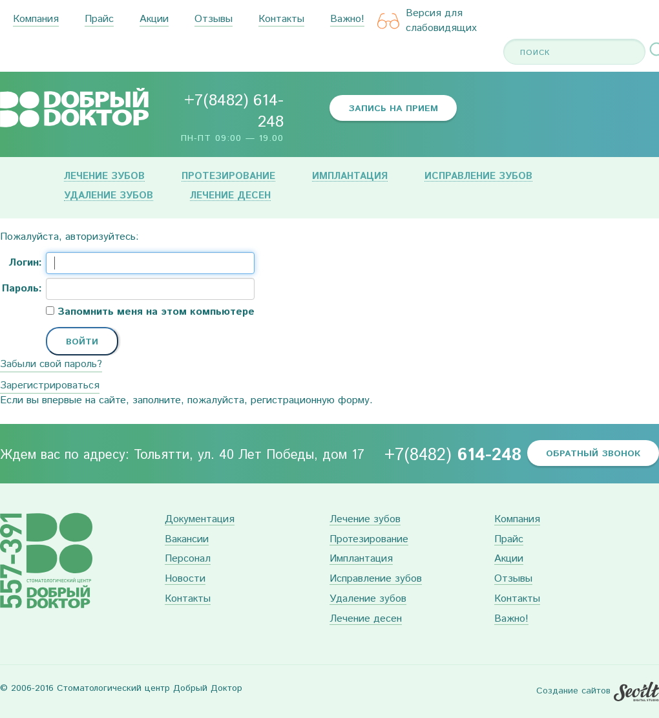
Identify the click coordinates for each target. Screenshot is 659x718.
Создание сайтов (573, 690)
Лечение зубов (104, 176)
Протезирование (228, 176)
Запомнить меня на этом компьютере (154, 312)
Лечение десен (230, 196)
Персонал (188, 559)
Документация (200, 519)
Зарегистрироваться (49, 385)
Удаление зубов (108, 196)
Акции (154, 19)
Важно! (347, 19)
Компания (36, 19)
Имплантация (350, 176)
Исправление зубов (478, 176)
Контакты (281, 19)
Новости (185, 579)
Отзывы (213, 19)
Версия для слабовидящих (427, 21)
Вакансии (187, 539)
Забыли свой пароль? (51, 364)
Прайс (99, 19)
